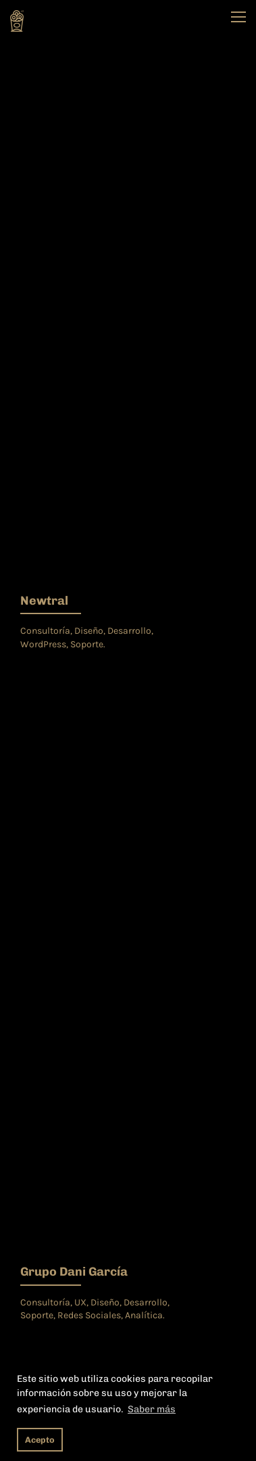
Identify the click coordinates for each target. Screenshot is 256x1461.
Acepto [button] (40, 1440)
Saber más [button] (152, 1409)
